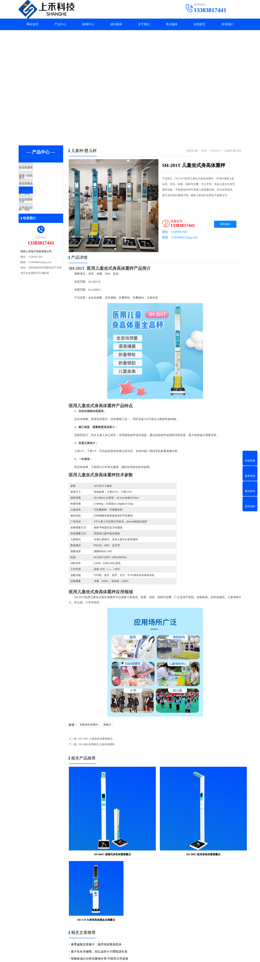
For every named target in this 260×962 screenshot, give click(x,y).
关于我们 (144, 24)
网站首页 (32, 24)
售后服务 (172, 24)
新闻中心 (88, 24)
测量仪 (107, 725)
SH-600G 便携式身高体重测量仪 (96, 826)
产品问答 (120, 915)
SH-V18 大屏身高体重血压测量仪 (214, 826)
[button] (112, 249)
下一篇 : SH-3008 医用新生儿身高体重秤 (92, 745)
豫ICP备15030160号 (164, 956)
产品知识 (120, 910)
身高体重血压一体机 (39, 190)
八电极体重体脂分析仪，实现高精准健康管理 (100, 871)
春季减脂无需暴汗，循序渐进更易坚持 (96, 850)
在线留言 (200, 24)
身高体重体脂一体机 (39, 212)
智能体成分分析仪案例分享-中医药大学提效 (99, 864)
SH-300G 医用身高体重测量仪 (155, 826)
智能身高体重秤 (89, 725)
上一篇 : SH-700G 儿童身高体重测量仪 (91, 739)
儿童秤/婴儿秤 (36, 201)
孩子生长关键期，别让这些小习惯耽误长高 (99, 857)
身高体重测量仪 (37, 168)
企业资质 (24, 915)
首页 (204, 151)
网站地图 (183, 956)
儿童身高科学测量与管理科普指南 (93, 879)
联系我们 (227, 24)
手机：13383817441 (159, 911)
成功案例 (116, 24)
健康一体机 (34, 179)
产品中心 (60, 24)
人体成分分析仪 (37, 223)
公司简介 (24, 910)
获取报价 (225, 224)
